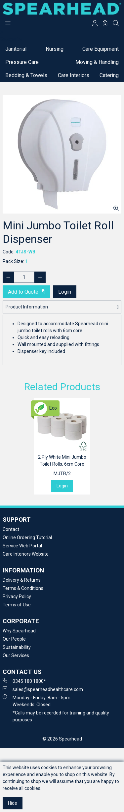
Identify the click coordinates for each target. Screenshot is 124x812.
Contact (11, 529)
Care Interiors (73, 75)
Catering (109, 75)
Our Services (16, 655)
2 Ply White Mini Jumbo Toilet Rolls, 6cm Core (62, 465)
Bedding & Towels (26, 75)
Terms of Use (17, 604)
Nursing (54, 49)
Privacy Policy (17, 596)
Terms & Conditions (23, 588)
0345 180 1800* (24, 681)
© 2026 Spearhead (62, 738)
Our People (14, 639)
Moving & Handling (97, 62)
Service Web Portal (22, 545)
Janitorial (15, 49)
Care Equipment (100, 49)
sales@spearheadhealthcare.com (43, 689)
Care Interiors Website (26, 554)
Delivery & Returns (22, 580)
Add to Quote (26, 292)
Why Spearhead (19, 630)
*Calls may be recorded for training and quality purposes (61, 716)
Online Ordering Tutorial (27, 537)
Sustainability (17, 647)
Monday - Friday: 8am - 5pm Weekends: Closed (36, 700)
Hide (12, 803)
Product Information (27, 306)
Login (64, 292)
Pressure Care (22, 62)
